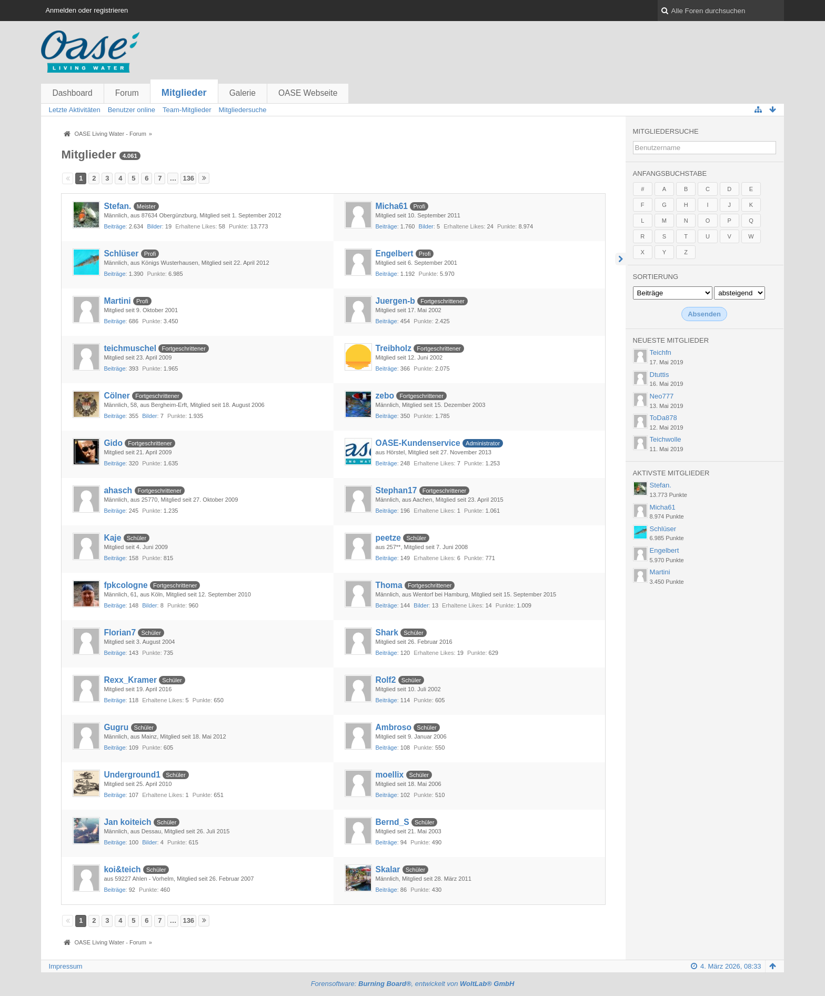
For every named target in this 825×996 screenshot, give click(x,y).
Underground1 (132, 774)
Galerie (242, 92)
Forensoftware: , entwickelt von (413, 984)
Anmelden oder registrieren (86, 10)
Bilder (154, 226)
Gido (113, 443)
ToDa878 (663, 418)
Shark (387, 632)
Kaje (112, 537)
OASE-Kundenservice (418, 443)
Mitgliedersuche (666, 131)
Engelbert (395, 253)
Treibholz (393, 348)
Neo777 (662, 396)
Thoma (389, 585)
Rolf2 (386, 679)
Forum (127, 92)
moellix (390, 774)
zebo (385, 395)
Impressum (65, 966)
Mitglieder (184, 92)
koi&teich (122, 869)
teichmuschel (130, 348)
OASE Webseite (307, 92)
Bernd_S (392, 822)
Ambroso (393, 727)
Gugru (116, 727)
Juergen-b (395, 300)
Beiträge (114, 226)
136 (188, 178)
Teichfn (660, 352)
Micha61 (392, 206)
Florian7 (120, 632)
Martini (117, 300)
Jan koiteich (127, 822)
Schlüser (121, 253)
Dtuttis (659, 375)
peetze (388, 537)
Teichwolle (665, 439)
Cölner (116, 395)
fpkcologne (125, 585)
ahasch (118, 490)
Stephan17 (396, 490)
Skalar (388, 869)
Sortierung (655, 277)
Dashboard (72, 92)
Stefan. (117, 206)
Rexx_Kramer (130, 679)
